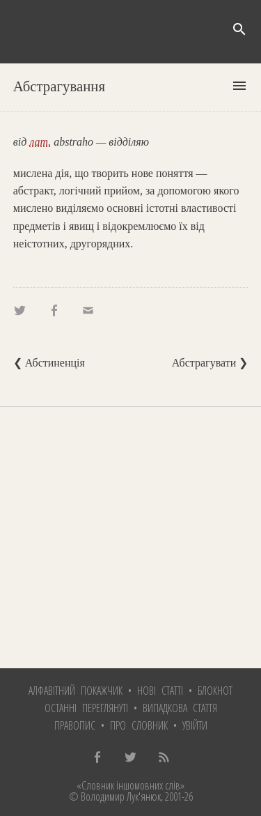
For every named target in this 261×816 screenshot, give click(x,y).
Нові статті (160, 690)
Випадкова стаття (180, 708)
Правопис (74, 725)
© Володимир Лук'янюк (115, 796)
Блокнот (215, 690)
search (239, 29)
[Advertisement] (130, 537)
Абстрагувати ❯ (210, 363)
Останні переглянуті (86, 708)
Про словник (139, 725)
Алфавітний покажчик (75, 690)
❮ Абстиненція (49, 363)
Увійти (194, 725)
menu (239, 85)
